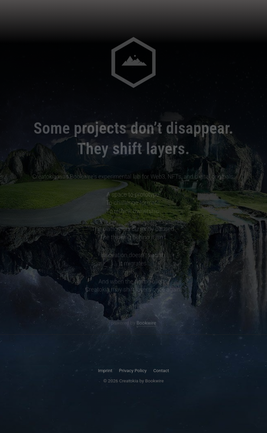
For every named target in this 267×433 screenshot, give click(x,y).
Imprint (105, 370)
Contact (161, 370)
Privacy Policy (133, 370)
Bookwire (146, 323)
